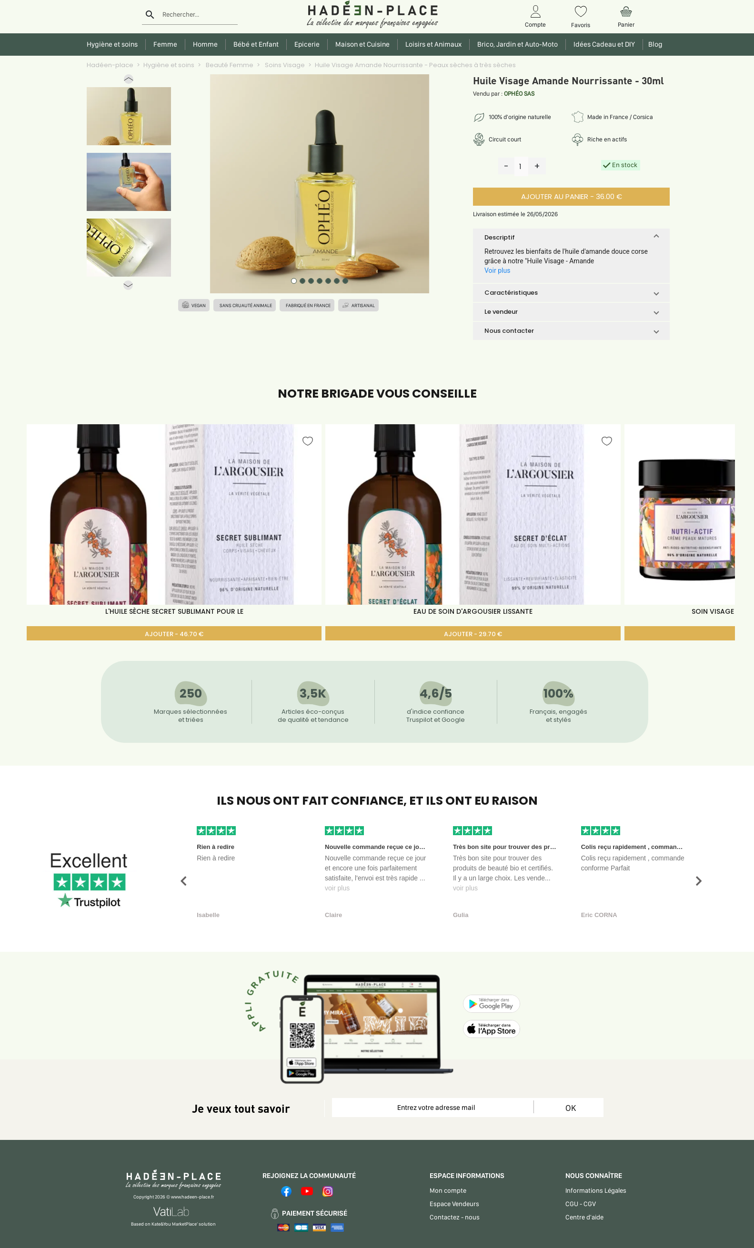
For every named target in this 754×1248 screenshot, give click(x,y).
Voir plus (497, 270)
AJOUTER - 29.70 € (473, 634)
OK (570, 1108)
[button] (128, 81)
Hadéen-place (110, 65)
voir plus (337, 888)
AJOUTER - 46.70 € (174, 634)
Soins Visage (284, 65)
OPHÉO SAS (519, 93)
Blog (654, 44)
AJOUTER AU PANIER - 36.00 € (571, 196)
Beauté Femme (228, 65)
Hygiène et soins (168, 65)
